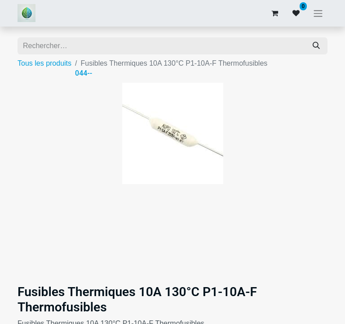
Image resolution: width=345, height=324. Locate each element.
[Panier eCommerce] (274, 13)
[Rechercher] (316, 45)
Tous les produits (44, 63)
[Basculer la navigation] (318, 13)
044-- (83, 73)
